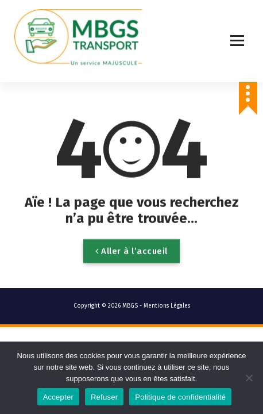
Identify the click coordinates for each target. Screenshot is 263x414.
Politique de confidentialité (180, 397)
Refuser (104, 397)
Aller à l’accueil (131, 259)
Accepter (58, 397)
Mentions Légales (167, 305)
